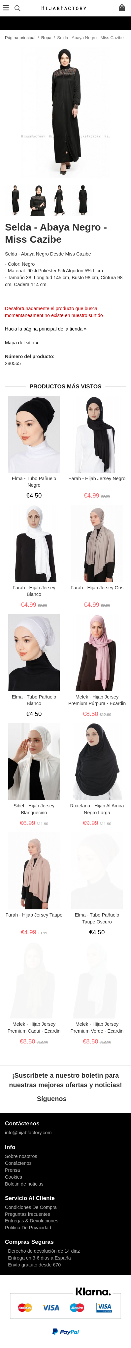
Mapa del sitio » (21, 342)
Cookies (13, 1177)
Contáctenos (18, 1163)
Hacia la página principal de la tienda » (45, 328)
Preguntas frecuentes (27, 1214)
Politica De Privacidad (28, 1227)
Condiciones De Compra (31, 1207)
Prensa (12, 1170)
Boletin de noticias (24, 1184)
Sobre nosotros (21, 1156)
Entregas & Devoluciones (31, 1220)
